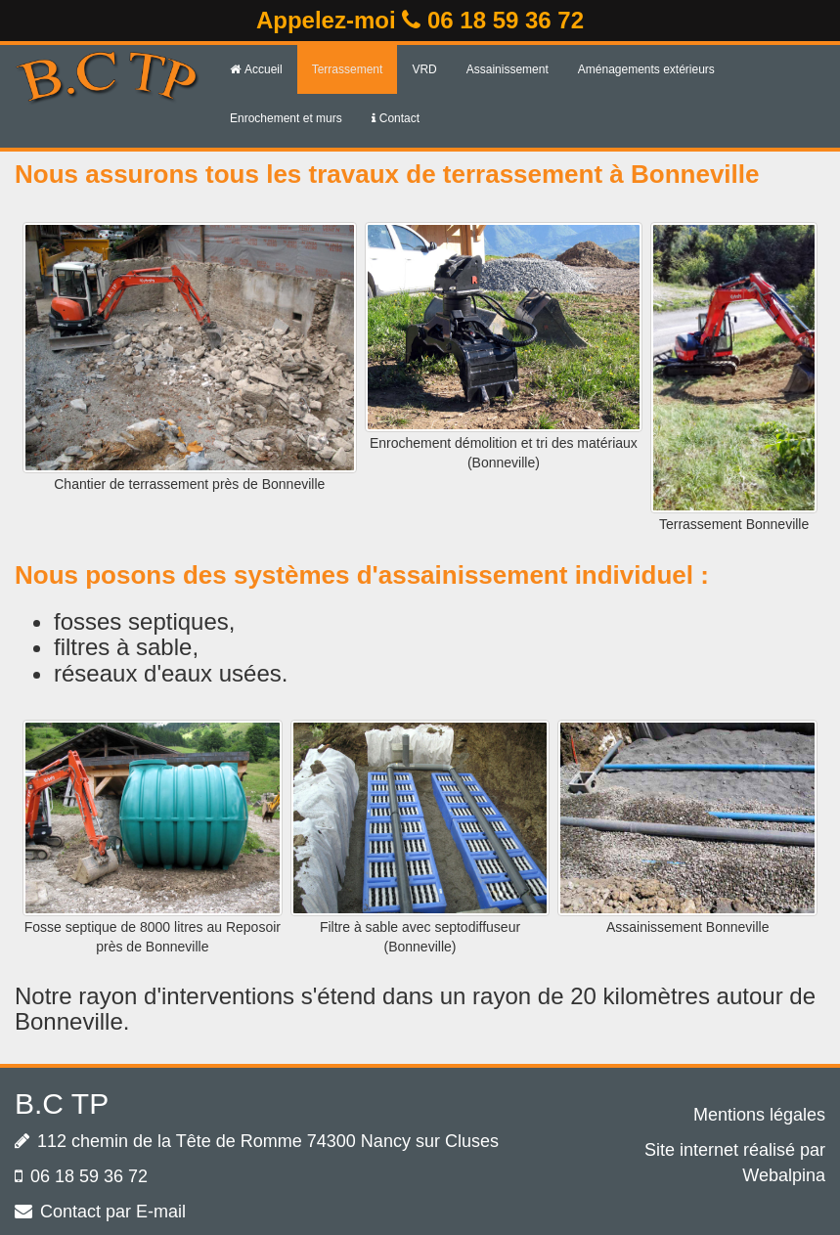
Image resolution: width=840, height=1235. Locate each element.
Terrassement (347, 69)
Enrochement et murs (286, 118)
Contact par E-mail (113, 1211)
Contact (396, 118)
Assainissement (507, 69)
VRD (424, 69)
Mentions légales (759, 1115)
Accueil (256, 69)
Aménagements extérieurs (646, 69)
